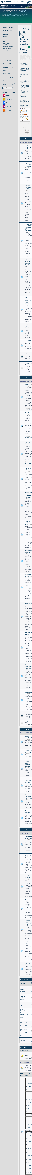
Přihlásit (22, 120)
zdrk (29, 1111)
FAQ (23, 116)
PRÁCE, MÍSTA (6, 74)
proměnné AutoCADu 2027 (17, 15)
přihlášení (5, 36)
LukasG (30, 1115)
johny (29, 1108)
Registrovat (23, 119)
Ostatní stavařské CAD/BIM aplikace (27, 764)
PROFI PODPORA (7, 84)
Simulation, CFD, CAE (28, 575)
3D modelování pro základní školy (28, 300)
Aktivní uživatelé (24, 1062)
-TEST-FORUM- (27, 325)
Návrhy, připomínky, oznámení (28, 164)
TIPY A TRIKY (6, 53)
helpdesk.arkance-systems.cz (24, 106)
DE (30, 3)
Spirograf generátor (6, 14)
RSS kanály (28, 340)
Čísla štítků (23, 1040)
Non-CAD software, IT (28, 876)
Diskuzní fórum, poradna (23, 39)
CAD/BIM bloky (7, 60)
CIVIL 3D (6, 106)
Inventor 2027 (5, 13)
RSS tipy (25, 28)
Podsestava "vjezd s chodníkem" (23, 989)
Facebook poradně (22, 93)
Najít (27, 116)
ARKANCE (17, 1)
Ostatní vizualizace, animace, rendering (28, 781)
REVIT (6, 103)
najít (4, 41)
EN (28, 3)
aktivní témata (6, 43)
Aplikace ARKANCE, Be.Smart (28, 187)
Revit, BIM (27, 442)
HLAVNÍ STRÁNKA (8, 27)
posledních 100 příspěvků (9, 46)
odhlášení (5, 38)
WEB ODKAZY (6, 80)
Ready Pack (28, 363)
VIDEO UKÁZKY (7, 70)
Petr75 (29, 1086)
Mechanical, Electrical (28, 551)
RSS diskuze (24, 30)
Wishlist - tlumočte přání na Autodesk (27, 262)
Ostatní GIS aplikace (28, 811)
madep (30, 1144)
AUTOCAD (7, 95)
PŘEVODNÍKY (6, 64)
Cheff (29, 1127)
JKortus (30, 1099)
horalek (30, 1090)
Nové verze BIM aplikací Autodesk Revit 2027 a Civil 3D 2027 (24, 1032)
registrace (5, 34)
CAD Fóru (23, 87)
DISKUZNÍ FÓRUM (8, 31)
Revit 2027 (13, 13)
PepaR (29, 1102)
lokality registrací (7, 48)
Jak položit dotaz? (26, 124)
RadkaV (30, 1093)
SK (30, 1)
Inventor (27, 412)
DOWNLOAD (6, 57)
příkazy (8, 15)
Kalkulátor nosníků (23, 13)
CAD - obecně (24, 833)
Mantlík (30, 1105)
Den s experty (27, 354)
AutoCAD (27, 384)
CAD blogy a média (7, 50)
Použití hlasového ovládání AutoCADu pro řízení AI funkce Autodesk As (24, 1014)
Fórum (23, 108)
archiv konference (7, 45)
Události (23, 117)
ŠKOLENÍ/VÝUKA (7, 67)
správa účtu (6, 39)
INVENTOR (7, 99)
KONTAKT (23, 1)
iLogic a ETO (28, 439)
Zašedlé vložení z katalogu (22, 998)
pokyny (5, 32)
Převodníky (25, 14)
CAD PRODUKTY (7, 77)
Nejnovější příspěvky (23, 110)
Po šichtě (27, 963)
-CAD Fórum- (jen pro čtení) (28, 147)
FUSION (6, 110)
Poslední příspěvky (25, 979)
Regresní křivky (16, 14)
